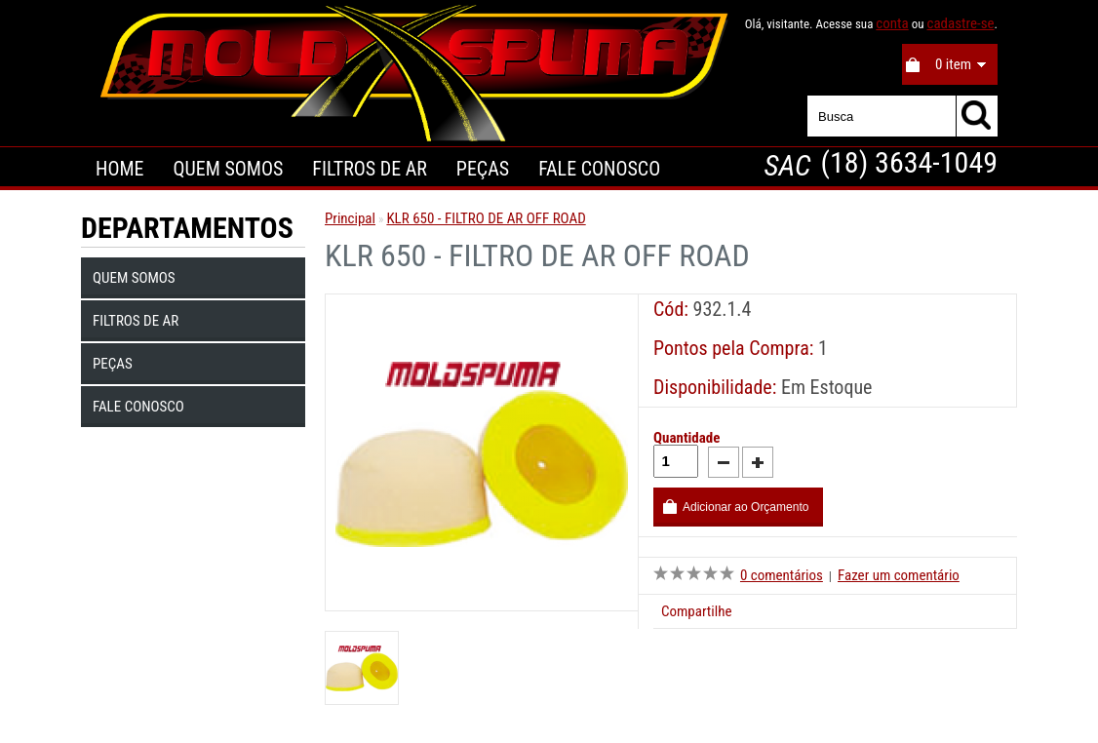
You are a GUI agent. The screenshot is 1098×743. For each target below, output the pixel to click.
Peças (482, 168)
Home (119, 168)
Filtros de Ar (369, 168)
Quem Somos (228, 168)
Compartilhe (696, 611)
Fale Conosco (599, 168)
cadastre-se (960, 23)
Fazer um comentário (899, 575)
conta (892, 23)
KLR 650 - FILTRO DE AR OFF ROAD (485, 218)
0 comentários (781, 575)
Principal (350, 218)
